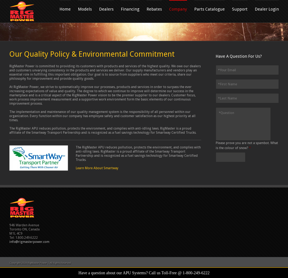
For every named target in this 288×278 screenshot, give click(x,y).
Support (240, 9)
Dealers (106, 9)
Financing (130, 9)
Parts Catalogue (209, 9)
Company (178, 9)
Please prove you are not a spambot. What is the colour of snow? (247, 145)
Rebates (154, 9)
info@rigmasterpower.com (29, 242)
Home (65, 9)
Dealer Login (267, 9)
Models (85, 9)
